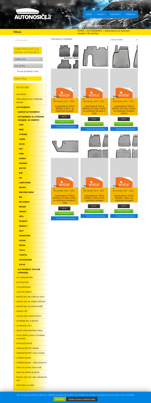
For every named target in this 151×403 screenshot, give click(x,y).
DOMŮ (89, 14)
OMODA (22, 211)
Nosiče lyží (21, 311)
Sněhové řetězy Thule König (30, 353)
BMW (21, 129)
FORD (21, 153)
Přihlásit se (131, 14)
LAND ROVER (25, 182)
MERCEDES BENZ (26, 192)
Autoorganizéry (24, 277)
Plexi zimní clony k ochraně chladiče (30, 337)
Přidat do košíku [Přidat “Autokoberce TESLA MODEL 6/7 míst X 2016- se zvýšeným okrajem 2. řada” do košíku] (94, 124)
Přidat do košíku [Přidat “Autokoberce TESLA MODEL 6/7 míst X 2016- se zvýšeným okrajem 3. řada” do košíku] (64, 213)
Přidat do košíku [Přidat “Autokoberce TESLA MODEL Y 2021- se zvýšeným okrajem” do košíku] (123, 211)
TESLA (22, 250)
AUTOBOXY (21, 94)
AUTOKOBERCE (23, 107)
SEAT (21, 231)
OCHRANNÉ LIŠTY (24, 325)
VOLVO (22, 264)
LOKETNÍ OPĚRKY (24, 292)
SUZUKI (22, 240)
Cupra (22, 139)
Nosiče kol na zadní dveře (29, 306)
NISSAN (22, 206)
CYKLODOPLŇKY (23, 287)
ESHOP (101, 14)
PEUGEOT (23, 221)
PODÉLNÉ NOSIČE (24, 343)
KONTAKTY (115, 14)
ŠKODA (22, 245)
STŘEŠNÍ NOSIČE (23, 358)
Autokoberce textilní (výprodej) (29, 271)
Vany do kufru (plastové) (29, 367)
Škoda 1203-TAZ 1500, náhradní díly (31, 379)
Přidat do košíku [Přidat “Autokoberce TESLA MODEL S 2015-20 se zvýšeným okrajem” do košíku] (94, 211)
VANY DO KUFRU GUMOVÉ (27, 372)
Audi (21, 124)
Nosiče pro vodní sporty (28, 316)
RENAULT (23, 226)
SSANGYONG (24, 235)
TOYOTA (23, 255)
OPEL (21, 216)
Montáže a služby (25, 385)
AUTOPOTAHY (22, 282)
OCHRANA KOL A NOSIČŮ (27, 321)
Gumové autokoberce (29, 112)
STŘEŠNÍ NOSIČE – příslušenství (31, 362)
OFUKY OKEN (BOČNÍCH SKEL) (29, 330)
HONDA (22, 158)
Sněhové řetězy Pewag (27, 348)
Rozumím (60, 399)
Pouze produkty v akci (27, 71)
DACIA (22, 144)
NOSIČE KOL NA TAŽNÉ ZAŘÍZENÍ (30, 301)
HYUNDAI (23, 163)
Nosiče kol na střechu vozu (30, 296)
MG (20, 197)
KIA (20, 177)
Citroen (23, 134)
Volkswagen (25, 259)
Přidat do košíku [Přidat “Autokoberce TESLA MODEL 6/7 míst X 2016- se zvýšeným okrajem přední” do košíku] (123, 124)
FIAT (21, 149)
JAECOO (22, 168)
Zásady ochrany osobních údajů (81, 399)
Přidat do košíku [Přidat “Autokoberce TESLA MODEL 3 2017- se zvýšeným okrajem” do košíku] (64, 122)
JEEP (21, 173)
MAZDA (22, 187)
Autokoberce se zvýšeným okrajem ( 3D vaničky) (31, 118)
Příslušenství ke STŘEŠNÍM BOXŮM (29, 101)
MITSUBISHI (24, 202)
